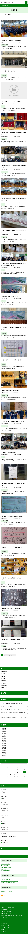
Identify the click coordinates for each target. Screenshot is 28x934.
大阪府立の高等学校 (5, 864)
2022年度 (3, 735)
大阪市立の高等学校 (5, 865)
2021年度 (3, 736)
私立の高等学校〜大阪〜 (6, 867)
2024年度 (3, 731)
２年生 (3, 676)
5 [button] (9, 655)
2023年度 (3, 733)
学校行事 (4, 683)
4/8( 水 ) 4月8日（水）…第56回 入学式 (8, 706)
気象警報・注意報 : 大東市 (6, 891)
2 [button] (4, 655)
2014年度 (3, 749)
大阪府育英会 (4, 869)
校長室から (4, 671)
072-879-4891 (8, 911)
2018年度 (3, 742)
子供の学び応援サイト (6, 879)
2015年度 (3, 747)
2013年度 (3, 750)
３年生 (3, 678)
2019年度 (3, 740)
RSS (4, 895)
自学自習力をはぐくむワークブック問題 (9, 881)
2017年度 (3, 743)
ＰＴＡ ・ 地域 (4, 687)
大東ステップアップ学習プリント (8, 882)
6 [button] (11, 655)
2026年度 (3, 728)
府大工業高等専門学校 (6, 871)
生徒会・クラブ (5, 685)
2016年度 (3, 745)
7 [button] (13, 655)
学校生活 (4, 680)
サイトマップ (5, 917)
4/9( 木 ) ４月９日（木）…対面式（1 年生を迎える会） (11, 703)
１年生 (3, 674)
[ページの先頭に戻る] (26, 932)
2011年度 (3, 754)
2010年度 (3, 755)
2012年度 (3, 752)
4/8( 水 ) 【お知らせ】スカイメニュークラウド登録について (12, 709)
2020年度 (3, 738)
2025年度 (3, 730)
